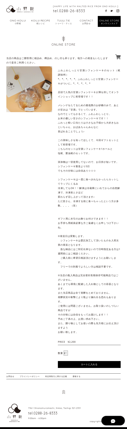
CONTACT (86, 22)
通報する (77, 376)
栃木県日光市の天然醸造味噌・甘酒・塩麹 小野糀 (14, 413)
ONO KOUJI (17, 22)
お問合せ (10, 376)
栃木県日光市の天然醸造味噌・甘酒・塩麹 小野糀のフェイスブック (106, 11)
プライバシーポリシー (30, 376)
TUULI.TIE (63, 22)
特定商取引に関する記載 (56, 376)
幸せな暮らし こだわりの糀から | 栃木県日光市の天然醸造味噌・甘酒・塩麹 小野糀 (20, 8)
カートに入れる (89, 364)
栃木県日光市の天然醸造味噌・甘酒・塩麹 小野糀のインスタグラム (118, 11)
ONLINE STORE (109, 22)
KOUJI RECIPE (40, 22)
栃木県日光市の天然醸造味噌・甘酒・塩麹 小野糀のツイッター (111, 11)
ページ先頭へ (63, 392)
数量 (60, 353)
